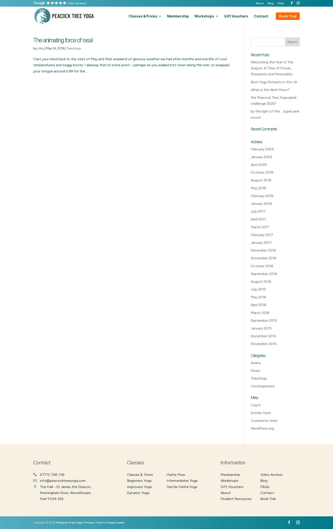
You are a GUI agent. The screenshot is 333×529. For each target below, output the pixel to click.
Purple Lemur (116, 522)
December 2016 (263, 250)
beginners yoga (139, 481)
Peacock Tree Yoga (69, 522)
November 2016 (263, 258)
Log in (256, 405)
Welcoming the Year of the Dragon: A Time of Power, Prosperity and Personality (272, 68)
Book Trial (287, 16)
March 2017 (260, 227)
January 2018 (261, 204)
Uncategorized (262, 386)
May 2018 (258, 188)
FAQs (281, 3)
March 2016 (260, 313)
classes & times (140, 475)
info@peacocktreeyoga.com (63, 481)
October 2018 (262, 172)
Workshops (229, 481)
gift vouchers (236, 16)
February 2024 (262, 149)
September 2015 (264, 320)
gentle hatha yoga (181, 487)
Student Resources (236, 499)
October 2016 (262, 266)
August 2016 (261, 281)
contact (261, 16)
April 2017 (258, 219)
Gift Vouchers (232, 487)
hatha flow (175, 475)
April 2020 (259, 165)
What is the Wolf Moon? (270, 90)
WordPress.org (262, 428)
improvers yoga (139, 487)
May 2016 (258, 297)
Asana (256, 363)
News (255, 370)
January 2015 (261, 328)
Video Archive (271, 475)
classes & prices (143, 16)
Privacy (89, 522)
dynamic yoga (138, 493)
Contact (267, 493)
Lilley (40, 48)
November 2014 (264, 344)
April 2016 (258, 305)
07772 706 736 (52, 475)
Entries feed (260, 413)
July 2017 (258, 211)
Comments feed (264, 421)
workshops (204, 16)
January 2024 (261, 157)
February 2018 (262, 196)
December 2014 (263, 336)
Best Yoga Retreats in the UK (274, 82)
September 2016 (264, 274)
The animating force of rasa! (63, 40)
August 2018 (261, 180)
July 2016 (258, 289)
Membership (230, 475)
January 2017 (261, 242)
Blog (271, 3)
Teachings (74, 48)
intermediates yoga (182, 481)
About (260, 3)
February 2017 (262, 235)
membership (178, 16)
